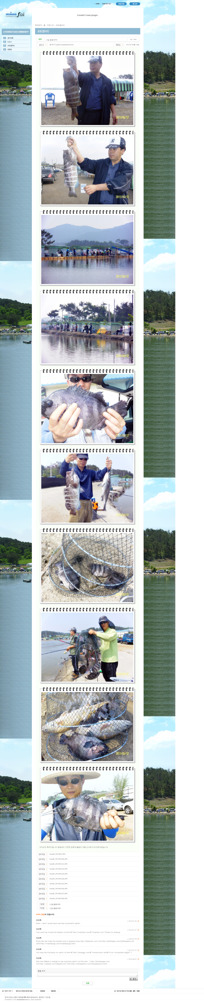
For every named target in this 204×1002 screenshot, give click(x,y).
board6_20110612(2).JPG (59, 869)
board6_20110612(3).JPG (59, 874)
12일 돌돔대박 (55, 904)
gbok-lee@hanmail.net (65, 45)
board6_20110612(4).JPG (59, 879)
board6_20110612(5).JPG (59, 884)
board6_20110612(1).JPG (59, 864)
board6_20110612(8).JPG (59, 898)
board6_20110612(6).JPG (59, 888)
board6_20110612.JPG (58, 854)
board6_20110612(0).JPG (59, 859)
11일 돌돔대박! (55, 908)
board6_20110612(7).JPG (59, 893)
